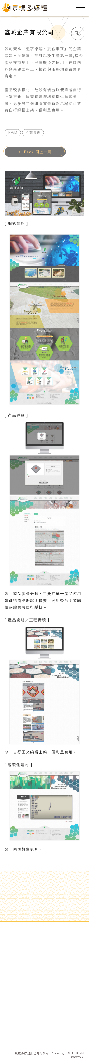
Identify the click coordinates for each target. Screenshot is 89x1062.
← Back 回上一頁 (35, 152)
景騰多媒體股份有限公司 (32, 1053)
